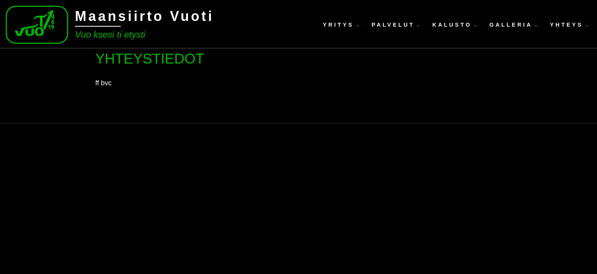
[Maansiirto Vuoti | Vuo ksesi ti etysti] (37, 24)
